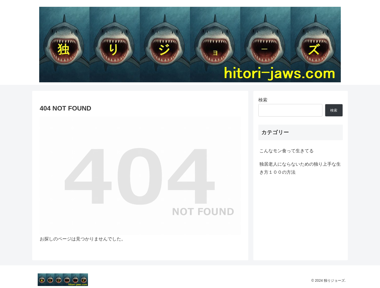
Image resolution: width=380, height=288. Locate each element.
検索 (262, 99)
